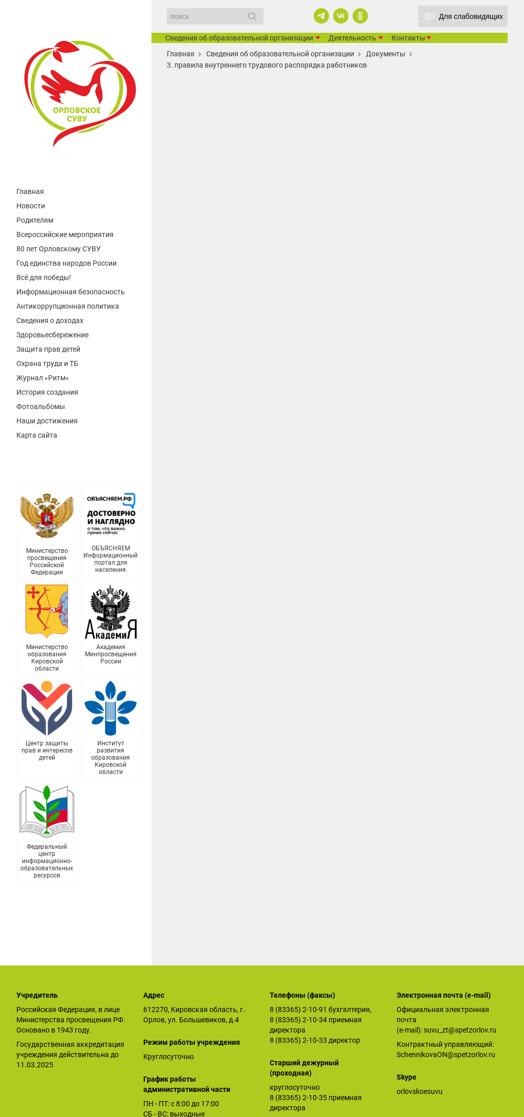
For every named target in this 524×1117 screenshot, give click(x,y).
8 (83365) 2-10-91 (298, 1009)
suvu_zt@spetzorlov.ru (460, 1030)
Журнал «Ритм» (42, 378)
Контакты (408, 38)
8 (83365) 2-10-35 (298, 1097)
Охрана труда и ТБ (47, 363)
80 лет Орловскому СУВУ (58, 249)
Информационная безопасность (70, 292)
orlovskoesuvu (420, 1091)
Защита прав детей (48, 349)
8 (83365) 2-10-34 (298, 1020)
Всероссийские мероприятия (65, 234)
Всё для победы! (43, 277)
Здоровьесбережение (52, 335)
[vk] (340, 16)
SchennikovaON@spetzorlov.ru (446, 1054)
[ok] (360, 16)
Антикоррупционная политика (67, 306)
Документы (385, 54)
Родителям (34, 220)
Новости (30, 206)
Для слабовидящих (463, 16)
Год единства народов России (66, 263)
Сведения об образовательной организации (239, 38)
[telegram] (321, 16)
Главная (30, 191)
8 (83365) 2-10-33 (298, 1040)
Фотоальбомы (40, 406)
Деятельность (352, 38)
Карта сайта (36, 435)
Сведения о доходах (49, 320)
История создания (47, 392)
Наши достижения (47, 421)
